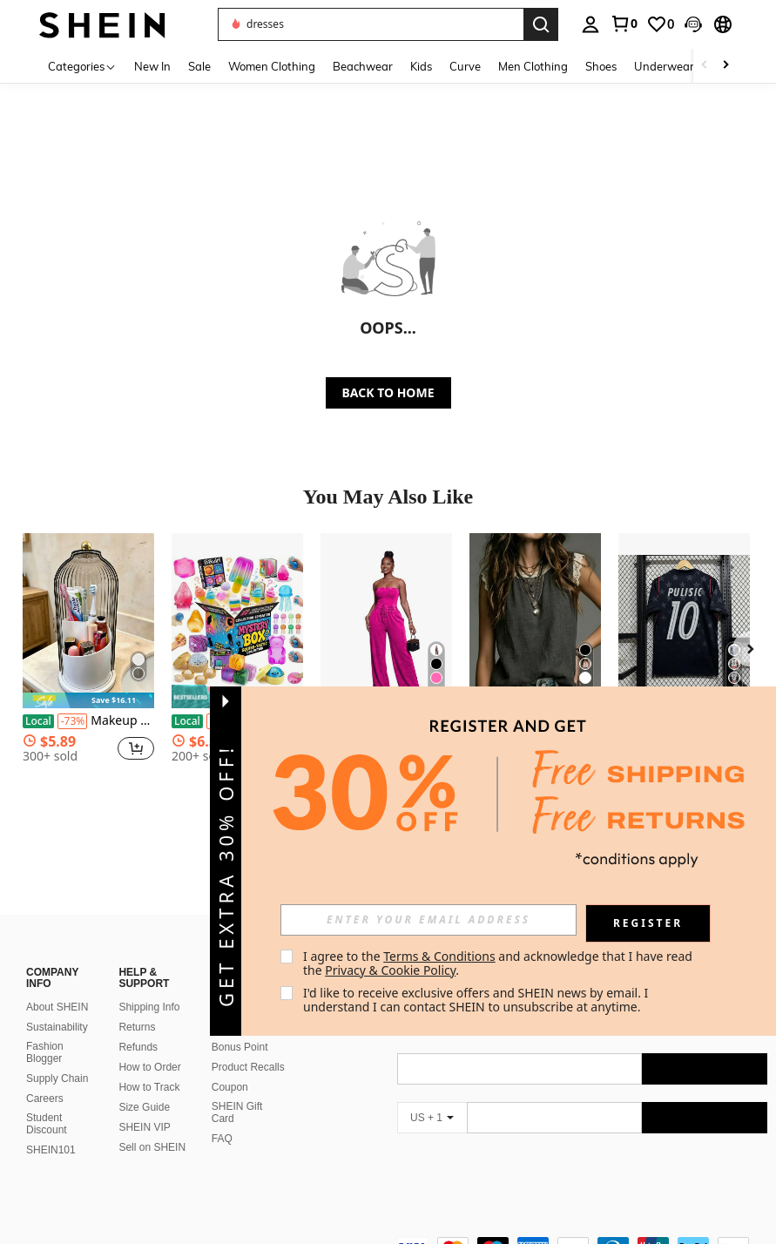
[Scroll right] (725, 66)
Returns (136, 1006)
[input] (428, 920)
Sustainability (57, 1006)
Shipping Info (148, 986)
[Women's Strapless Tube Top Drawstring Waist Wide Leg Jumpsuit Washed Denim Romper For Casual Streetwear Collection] (386, 620)
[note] (88, 700)
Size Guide (144, 1086)
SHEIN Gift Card (237, 1091)
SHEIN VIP (144, 1106)
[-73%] (72, 721)
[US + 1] (432, 1096)
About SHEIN (57, 986)
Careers (45, 1078)
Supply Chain (57, 1057)
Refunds (138, 1026)
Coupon (230, 1066)
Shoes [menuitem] (601, 66)
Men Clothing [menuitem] (533, 66)
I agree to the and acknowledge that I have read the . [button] (499, 963)
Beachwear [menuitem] (363, 66)
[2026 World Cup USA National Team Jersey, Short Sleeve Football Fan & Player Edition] (684, 620)
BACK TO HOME (388, 392)
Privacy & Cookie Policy (390, 970)
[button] (693, 24)
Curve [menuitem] (465, 66)
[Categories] (82, 66)
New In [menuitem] (152, 66)
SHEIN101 (51, 1129)
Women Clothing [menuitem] (271, 66)
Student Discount (46, 1103)
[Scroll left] (704, 66)
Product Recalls (248, 1046)
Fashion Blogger (45, 1031)
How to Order (149, 1046)
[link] (624, 23)
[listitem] (88, 663)
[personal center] (590, 24)
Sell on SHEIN (152, 1126)
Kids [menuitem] (421, 66)
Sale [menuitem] (199, 66)
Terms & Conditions (439, 956)
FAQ (222, 1118)
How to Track (148, 1066)
